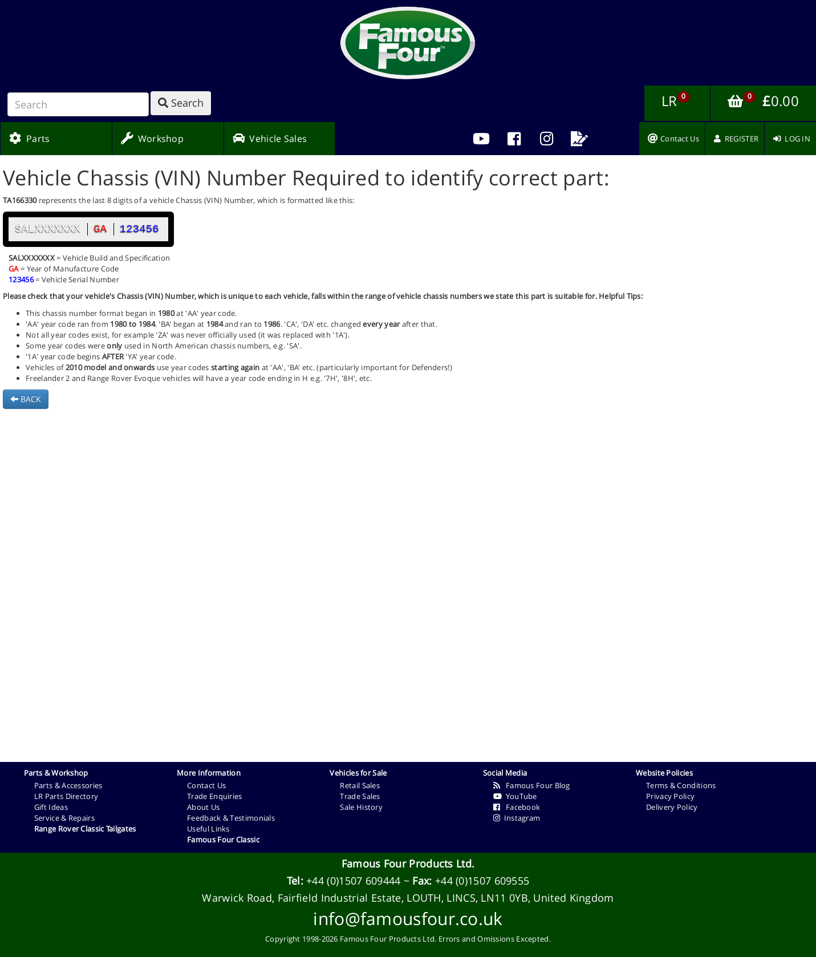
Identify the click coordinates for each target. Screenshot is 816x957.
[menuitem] (514, 138)
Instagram (517, 818)
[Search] (78, 104)
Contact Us (206, 785)
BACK (25, 399)
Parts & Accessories (68, 785)
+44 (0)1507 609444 (353, 880)
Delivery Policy (672, 807)
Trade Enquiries (214, 796)
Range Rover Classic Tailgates (85, 829)
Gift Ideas (51, 807)
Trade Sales (360, 796)
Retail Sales (360, 785)
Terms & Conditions (681, 785)
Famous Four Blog (531, 785)
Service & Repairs (64, 818)
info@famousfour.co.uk (407, 918)
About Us (203, 807)
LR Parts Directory (66, 796)
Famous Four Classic (223, 839)
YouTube (515, 796)
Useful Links (208, 829)
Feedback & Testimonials (231, 818)
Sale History (361, 807)
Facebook (517, 807)
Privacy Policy (670, 796)
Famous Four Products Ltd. (408, 863)
